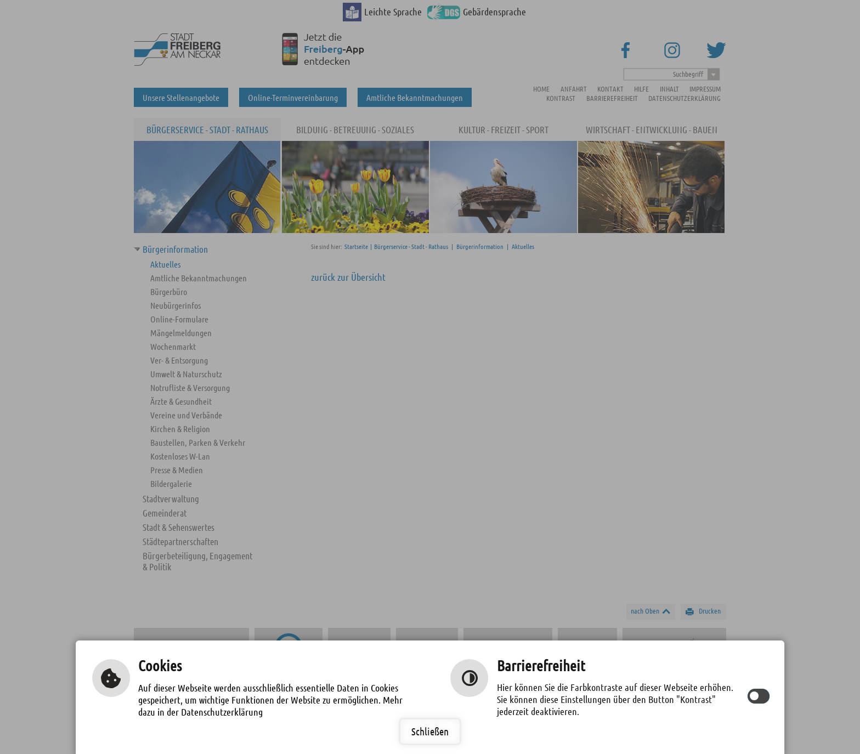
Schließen (430, 731)
